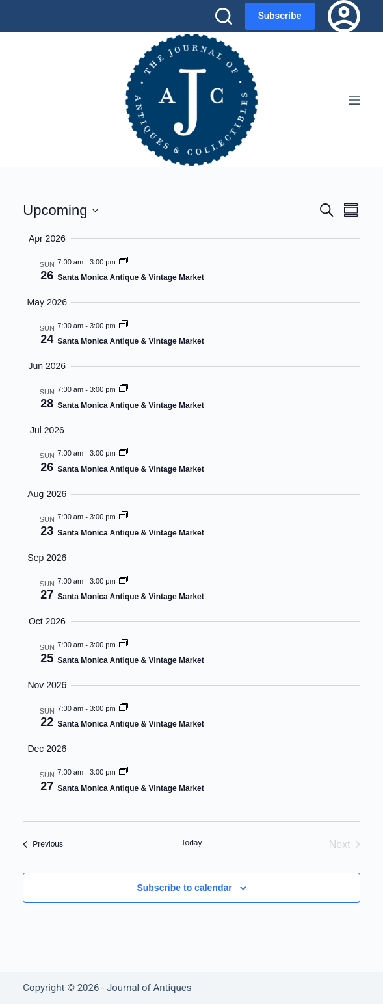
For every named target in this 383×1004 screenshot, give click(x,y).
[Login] (344, 16)
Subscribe (280, 15)
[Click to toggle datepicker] (60, 210)
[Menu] (354, 100)
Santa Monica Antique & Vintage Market (130, 277)
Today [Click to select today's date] (191, 842)
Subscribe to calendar (184, 887)
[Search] (223, 16)
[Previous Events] (43, 845)
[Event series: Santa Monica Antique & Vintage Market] (123, 262)
